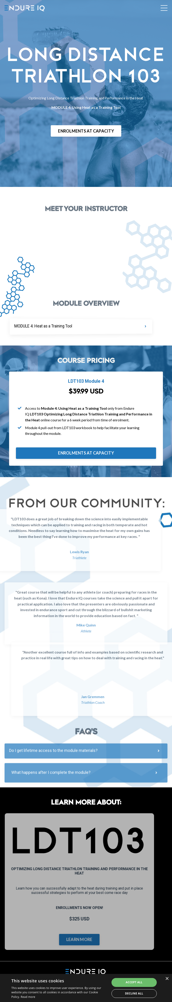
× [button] (167, 979)
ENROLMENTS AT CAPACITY (86, 130)
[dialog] (86, 988)
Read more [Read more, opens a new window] (28, 997)
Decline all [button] (134, 993)
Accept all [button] (134, 982)
